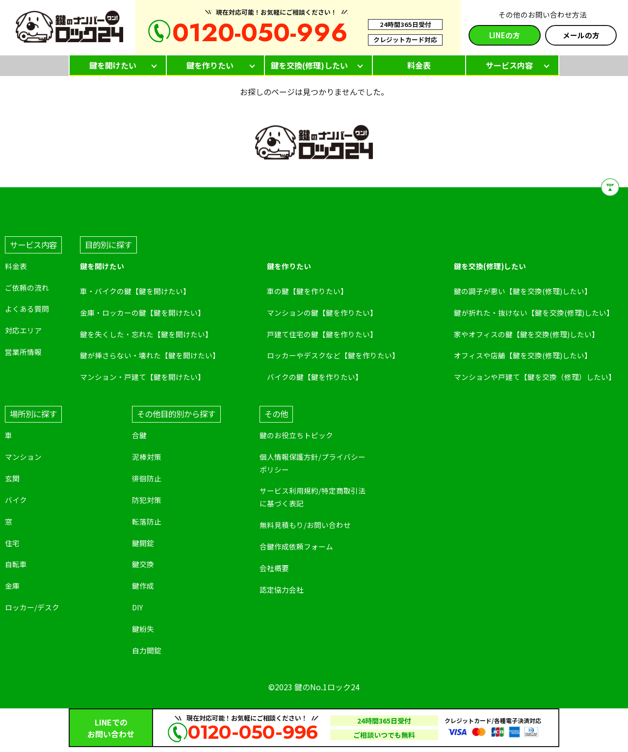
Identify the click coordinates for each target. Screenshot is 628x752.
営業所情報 (23, 352)
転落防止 (146, 521)
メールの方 (581, 35)
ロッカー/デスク (32, 607)
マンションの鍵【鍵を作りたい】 (322, 312)
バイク (16, 500)
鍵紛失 (143, 629)
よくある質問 (27, 308)
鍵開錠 (143, 543)
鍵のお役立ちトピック (296, 435)
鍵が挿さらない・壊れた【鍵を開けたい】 (150, 355)
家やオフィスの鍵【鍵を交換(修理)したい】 (526, 334)
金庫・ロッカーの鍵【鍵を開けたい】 (142, 312)
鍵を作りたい (210, 65)
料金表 (419, 65)
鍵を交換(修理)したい (309, 65)
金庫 (12, 585)
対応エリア (23, 330)
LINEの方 (504, 35)
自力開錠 (146, 650)
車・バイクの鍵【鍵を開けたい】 (135, 291)
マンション (23, 456)
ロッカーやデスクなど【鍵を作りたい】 (333, 355)
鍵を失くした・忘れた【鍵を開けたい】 (146, 334)
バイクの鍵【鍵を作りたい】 (315, 377)
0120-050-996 (260, 32)
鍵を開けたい (112, 65)
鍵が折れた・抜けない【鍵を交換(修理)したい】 (534, 312)
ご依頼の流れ (27, 287)
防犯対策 (146, 500)
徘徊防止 (146, 478)
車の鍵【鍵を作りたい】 (307, 291)
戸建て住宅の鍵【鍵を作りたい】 (322, 334)
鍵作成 (143, 585)
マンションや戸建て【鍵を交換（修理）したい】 (535, 377)
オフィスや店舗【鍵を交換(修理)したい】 (523, 355)
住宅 (12, 543)
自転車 (16, 564)
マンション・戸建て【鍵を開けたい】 (142, 377)
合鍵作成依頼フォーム (296, 546)
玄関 (12, 478)
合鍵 (139, 435)
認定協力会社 (282, 589)
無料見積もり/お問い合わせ (305, 525)
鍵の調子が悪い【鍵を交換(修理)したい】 (523, 291)
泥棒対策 (146, 456)
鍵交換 (143, 564)
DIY (137, 607)
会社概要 (274, 568)
